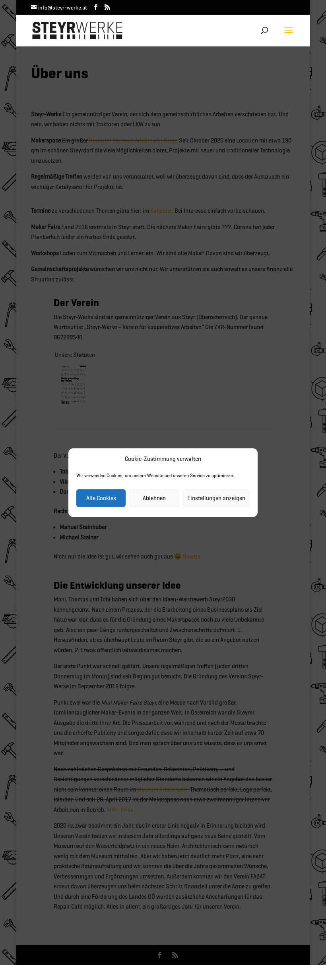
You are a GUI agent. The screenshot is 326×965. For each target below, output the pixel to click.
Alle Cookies (101, 498)
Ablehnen (154, 498)
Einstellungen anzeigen (216, 498)
